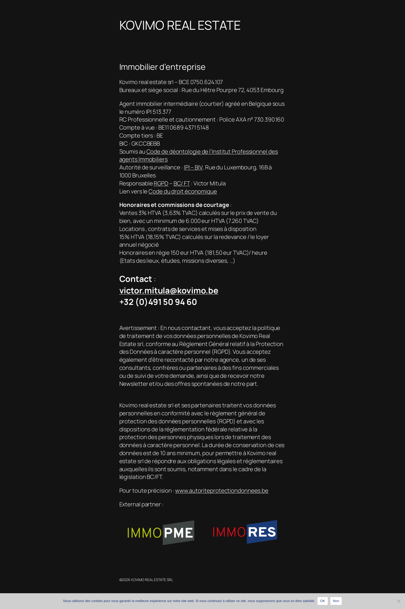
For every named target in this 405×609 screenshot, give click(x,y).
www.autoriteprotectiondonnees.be (221, 490)
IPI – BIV (193, 167)
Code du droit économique (183, 191)
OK (322, 601)
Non (336, 601)
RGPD (161, 183)
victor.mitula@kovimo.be (169, 290)
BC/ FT (182, 183)
